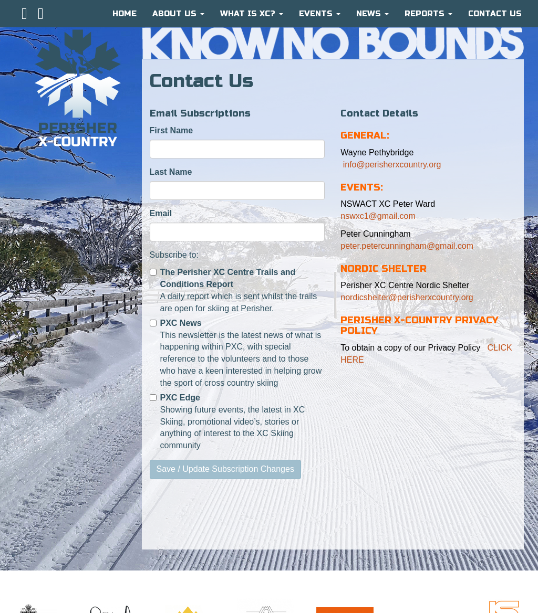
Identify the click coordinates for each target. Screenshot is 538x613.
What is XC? (251, 13)
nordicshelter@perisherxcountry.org (406, 297)
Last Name (171, 171)
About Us (178, 13)
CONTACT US (495, 13)
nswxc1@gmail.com (378, 216)
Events (319, 13)
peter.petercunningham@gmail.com (406, 245)
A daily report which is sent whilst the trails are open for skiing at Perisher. (233, 290)
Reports (428, 13)
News (372, 13)
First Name (171, 130)
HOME (124, 13)
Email (161, 213)
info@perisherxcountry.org (390, 164)
